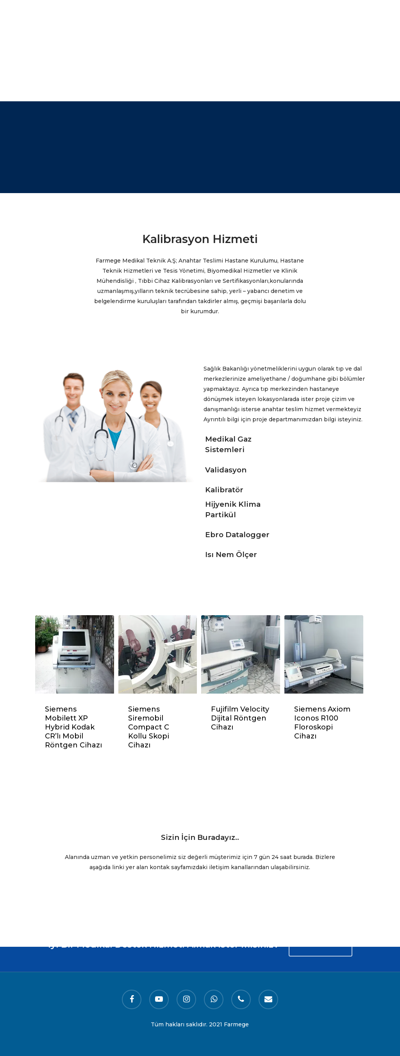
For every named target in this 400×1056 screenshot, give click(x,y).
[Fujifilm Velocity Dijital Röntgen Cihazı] (240, 654)
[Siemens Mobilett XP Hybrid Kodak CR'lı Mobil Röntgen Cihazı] (74, 654)
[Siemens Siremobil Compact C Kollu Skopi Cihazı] (157, 654)
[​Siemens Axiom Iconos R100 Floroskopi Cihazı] (323, 654)
